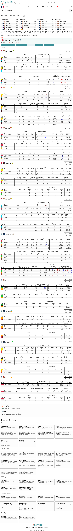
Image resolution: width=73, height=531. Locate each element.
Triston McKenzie (63, 23)
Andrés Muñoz (44, 21)
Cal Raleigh (8, 21)
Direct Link (3, 42)
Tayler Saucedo (8, 280)
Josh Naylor (8, 23)
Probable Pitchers (27, 6)
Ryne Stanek (8, 377)
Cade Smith (62, 25)
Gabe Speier (8, 311)
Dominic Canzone (9, 25)
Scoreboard (20, 6)
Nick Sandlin (7, 88)
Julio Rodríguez (9, 29)
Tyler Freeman (8, 27)
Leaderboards (54, 6)
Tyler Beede (62, 27)
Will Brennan (26, 25)
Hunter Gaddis (8, 163)
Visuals (38, 6)
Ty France (25, 29)
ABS (43, 6)
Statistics (47, 6)
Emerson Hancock (63, 21)
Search (34, 6)
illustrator (8, 6)
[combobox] (60, 2)
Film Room (52, 44)
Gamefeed (14, 6)
